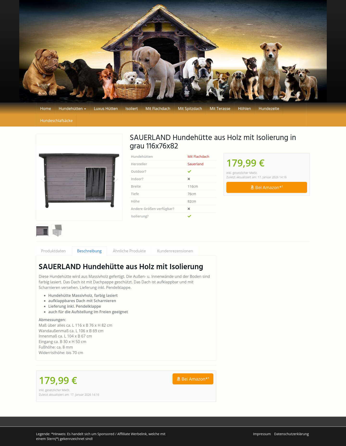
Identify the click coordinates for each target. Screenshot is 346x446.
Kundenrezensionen (175, 251)
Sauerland (196, 164)
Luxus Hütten (106, 108)
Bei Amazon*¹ (266, 187)
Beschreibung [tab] (89, 251)
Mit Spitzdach (190, 108)
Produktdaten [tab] (53, 251)
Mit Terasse (220, 108)
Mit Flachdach (157, 108)
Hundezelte (269, 108)
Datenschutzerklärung (291, 434)
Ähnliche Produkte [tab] (129, 251)
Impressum (262, 434)
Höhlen (244, 108)
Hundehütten (72, 108)
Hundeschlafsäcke (56, 120)
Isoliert (131, 108)
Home (45, 108)
